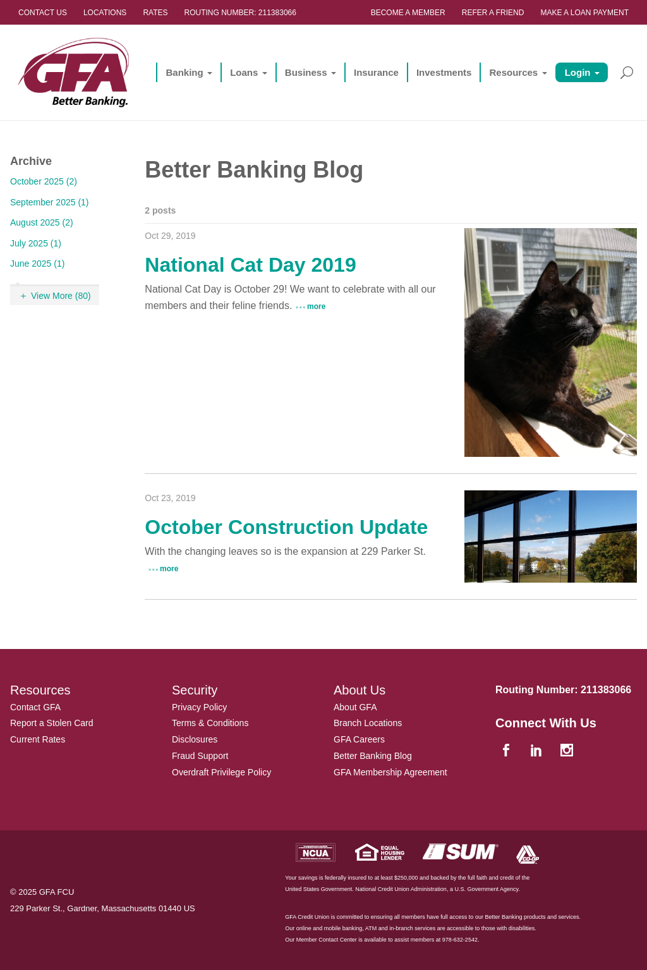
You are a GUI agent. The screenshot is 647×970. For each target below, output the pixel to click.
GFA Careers (359, 739)
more (316, 306)
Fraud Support (200, 756)
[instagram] (568, 751)
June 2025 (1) (37, 263)
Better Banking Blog (373, 756)
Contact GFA (35, 707)
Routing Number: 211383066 (240, 12)
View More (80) (61, 296)
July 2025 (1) (35, 243)
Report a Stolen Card (52, 723)
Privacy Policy (199, 707)
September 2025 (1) (49, 202)
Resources (513, 72)
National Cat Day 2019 (250, 264)
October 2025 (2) (43, 181)
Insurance (376, 72)
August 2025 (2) (41, 222)
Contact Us (42, 12)
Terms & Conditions (210, 723)
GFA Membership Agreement (390, 772)
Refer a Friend (493, 12)
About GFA (355, 707)
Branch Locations (368, 723)
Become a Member (408, 12)
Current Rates (37, 739)
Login (578, 72)
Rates (155, 12)
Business (306, 72)
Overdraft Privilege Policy (221, 772)
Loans (244, 72)
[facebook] (507, 751)
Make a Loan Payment (584, 12)
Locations (104, 12)
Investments (444, 72)
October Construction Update (286, 527)
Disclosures (194, 739)
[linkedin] (538, 751)
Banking (184, 72)
